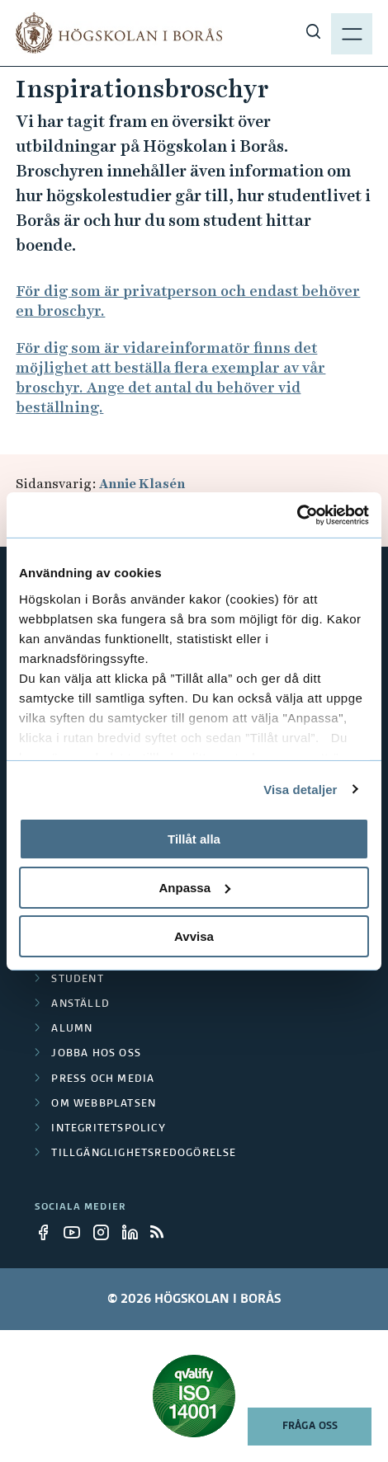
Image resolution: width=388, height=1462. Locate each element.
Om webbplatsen (103, 1104)
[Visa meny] (351, 33)
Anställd (80, 1004)
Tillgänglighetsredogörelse (143, 1153)
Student (77, 979)
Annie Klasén (142, 483)
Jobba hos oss (96, 1054)
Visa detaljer (300, 789)
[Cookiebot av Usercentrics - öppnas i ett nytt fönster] (297, 514)
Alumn (71, 1029)
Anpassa (194, 888)
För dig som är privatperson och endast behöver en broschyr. (188, 300)
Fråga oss (310, 1426)
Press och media (102, 1079)
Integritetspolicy (108, 1129)
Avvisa (194, 935)
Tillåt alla (194, 839)
